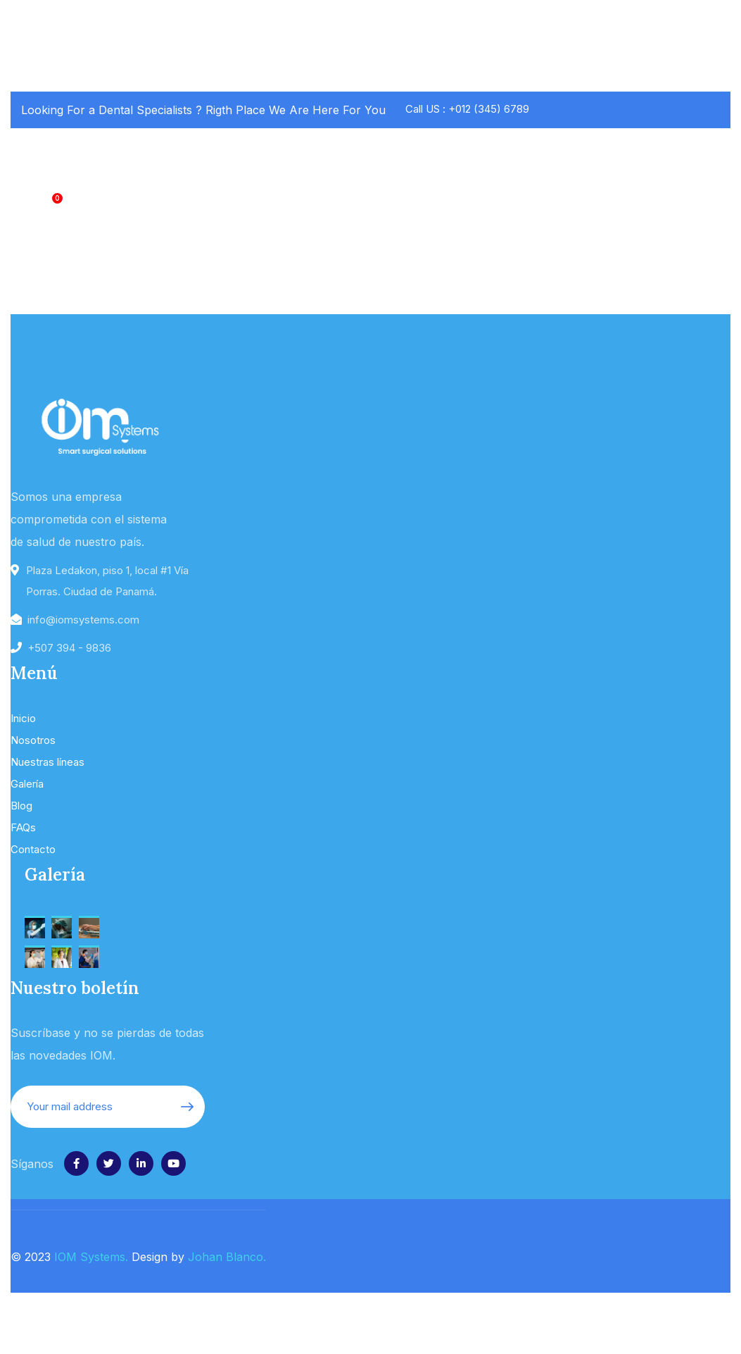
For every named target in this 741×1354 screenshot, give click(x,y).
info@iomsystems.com (83, 619)
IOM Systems (89, 1257)
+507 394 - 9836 (69, 647)
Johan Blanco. (227, 1257)
